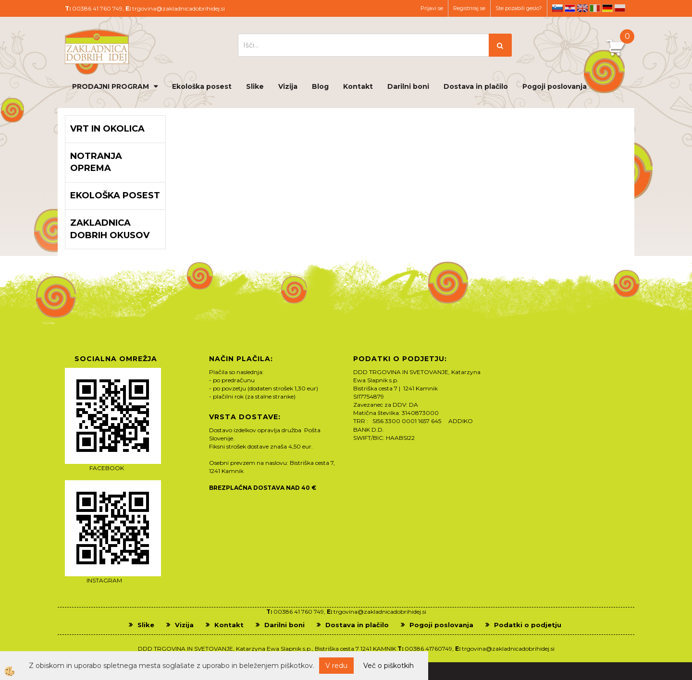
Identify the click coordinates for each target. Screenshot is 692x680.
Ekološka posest (202, 86)
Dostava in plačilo (476, 86)
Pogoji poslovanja (554, 86)
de (607, 8)
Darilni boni (408, 86)
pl (620, 8)
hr (570, 8)
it (595, 8)
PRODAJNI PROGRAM (110, 86)
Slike (255, 86)
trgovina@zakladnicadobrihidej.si (178, 8)
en (582, 8)
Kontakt (358, 86)
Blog (320, 86)
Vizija (287, 86)
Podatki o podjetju (527, 625)
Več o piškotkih (388, 665)
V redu (336, 665)
